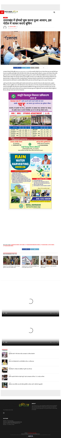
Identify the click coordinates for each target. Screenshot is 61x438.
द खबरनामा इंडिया (12, 26)
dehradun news (15, 244)
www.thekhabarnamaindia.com (15, 422)
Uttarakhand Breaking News (32, 244)
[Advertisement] (30, 7)
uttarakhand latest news (47, 244)
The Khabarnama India (32, 432)
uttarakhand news (8, 245)
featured (22, 244)
